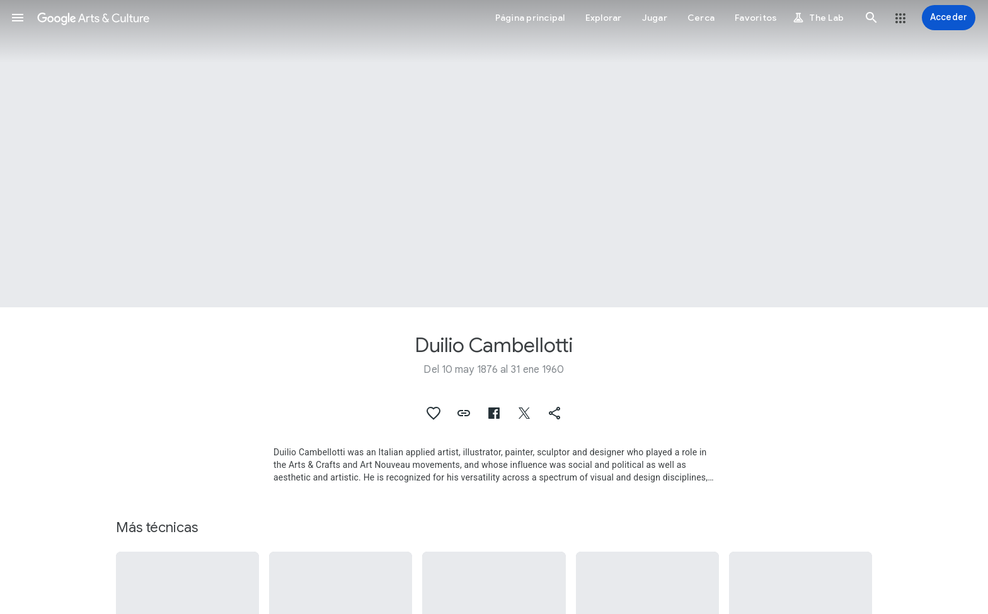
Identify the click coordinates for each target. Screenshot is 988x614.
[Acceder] (948, 17)
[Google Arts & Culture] (93, 17)
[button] (18, 18)
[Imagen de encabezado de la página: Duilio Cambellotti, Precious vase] (494, 153)
